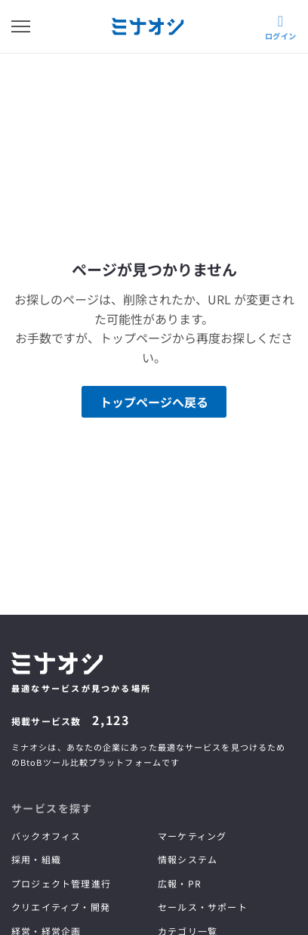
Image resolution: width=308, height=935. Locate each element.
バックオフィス (46, 835)
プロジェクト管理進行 (61, 883)
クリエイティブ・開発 (60, 906)
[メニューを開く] (20, 26)
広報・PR (180, 883)
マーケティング (192, 835)
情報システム (187, 859)
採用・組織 (36, 859)
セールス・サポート (203, 906)
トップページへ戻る (154, 402)
